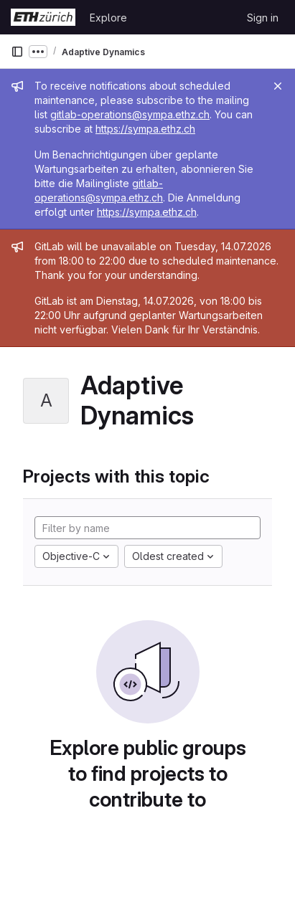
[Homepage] (43, 17)
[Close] (277, 86)
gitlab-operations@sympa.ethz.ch (130, 114)
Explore (108, 17)
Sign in (262, 17)
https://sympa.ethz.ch (145, 129)
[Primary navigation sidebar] (17, 51)
